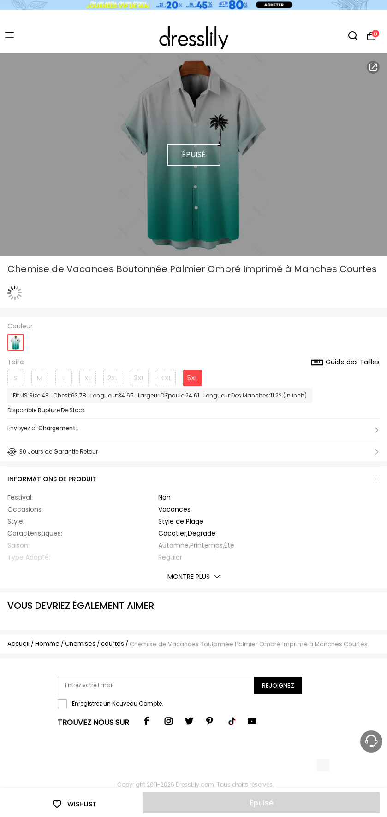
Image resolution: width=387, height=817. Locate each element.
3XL (139, 378)
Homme (47, 643)
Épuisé (262, 803)
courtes (112, 643)
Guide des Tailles (345, 362)
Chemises (81, 643)
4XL (166, 378)
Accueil (18, 643)
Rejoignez (278, 685)
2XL (112, 378)
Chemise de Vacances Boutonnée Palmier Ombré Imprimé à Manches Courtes (249, 644)
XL (87, 378)
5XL (192, 378)
